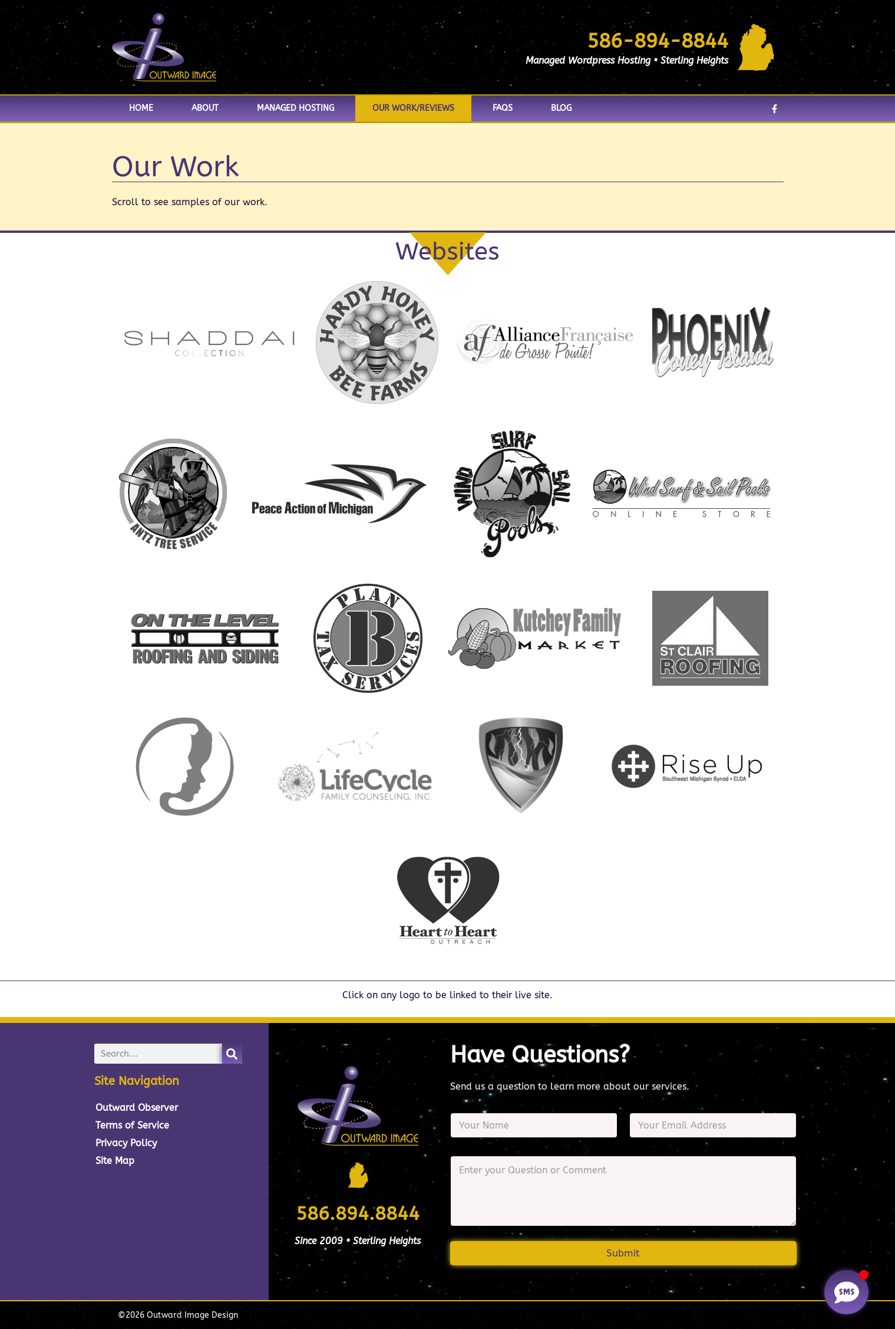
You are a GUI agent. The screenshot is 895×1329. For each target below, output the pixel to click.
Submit (623, 1253)
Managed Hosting (295, 108)
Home (141, 108)
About (205, 108)
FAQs (503, 108)
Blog (561, 108)
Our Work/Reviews (413, 108)
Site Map (114, 1160)
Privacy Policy (126, 1143)
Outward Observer (136, 1107)
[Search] (232, 1054)
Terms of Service (132, 1125)
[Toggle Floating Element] (846, 1292)
